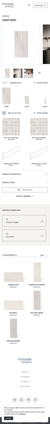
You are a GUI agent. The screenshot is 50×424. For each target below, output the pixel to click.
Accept (8, 418)
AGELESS (5, 16)
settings (22, 414)
